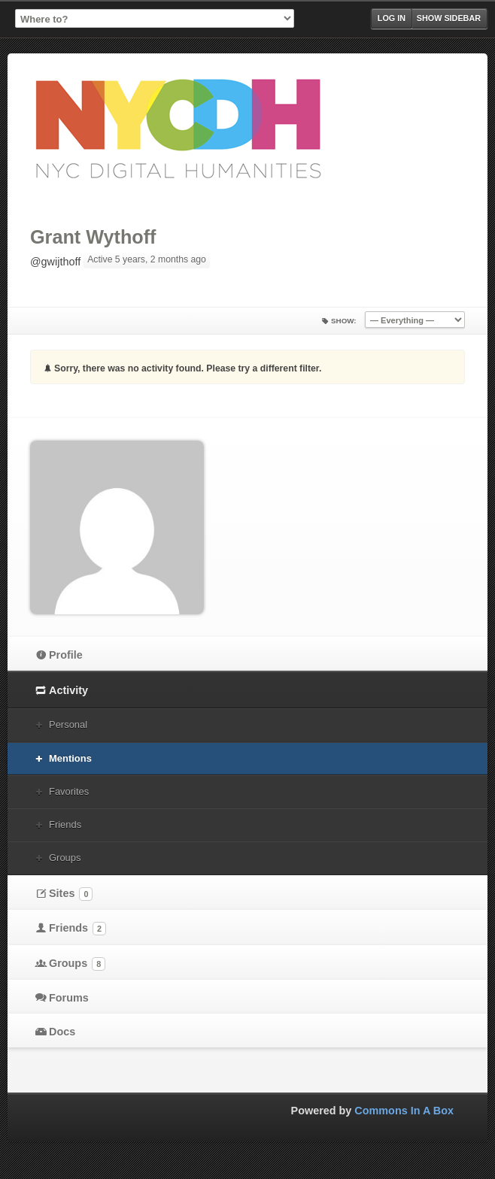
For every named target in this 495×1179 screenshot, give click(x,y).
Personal (68, 724)
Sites (71, 894)
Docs (62, 1032)
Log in (391, 18)
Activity (68, 690)
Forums (69, 998)
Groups (64, 857)
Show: (344, 321)
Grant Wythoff (93, 236)
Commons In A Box (404, 1111)
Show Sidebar (449, 18)
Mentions (70, 758)
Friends (65, 824)
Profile (66, 655)
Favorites (69, 791)
